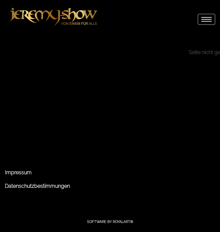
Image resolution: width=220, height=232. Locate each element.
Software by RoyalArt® (110, 222)
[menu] (206, 19)
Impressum (18, 172)
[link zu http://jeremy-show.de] (54, 16)
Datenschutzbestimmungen (37, 186)
